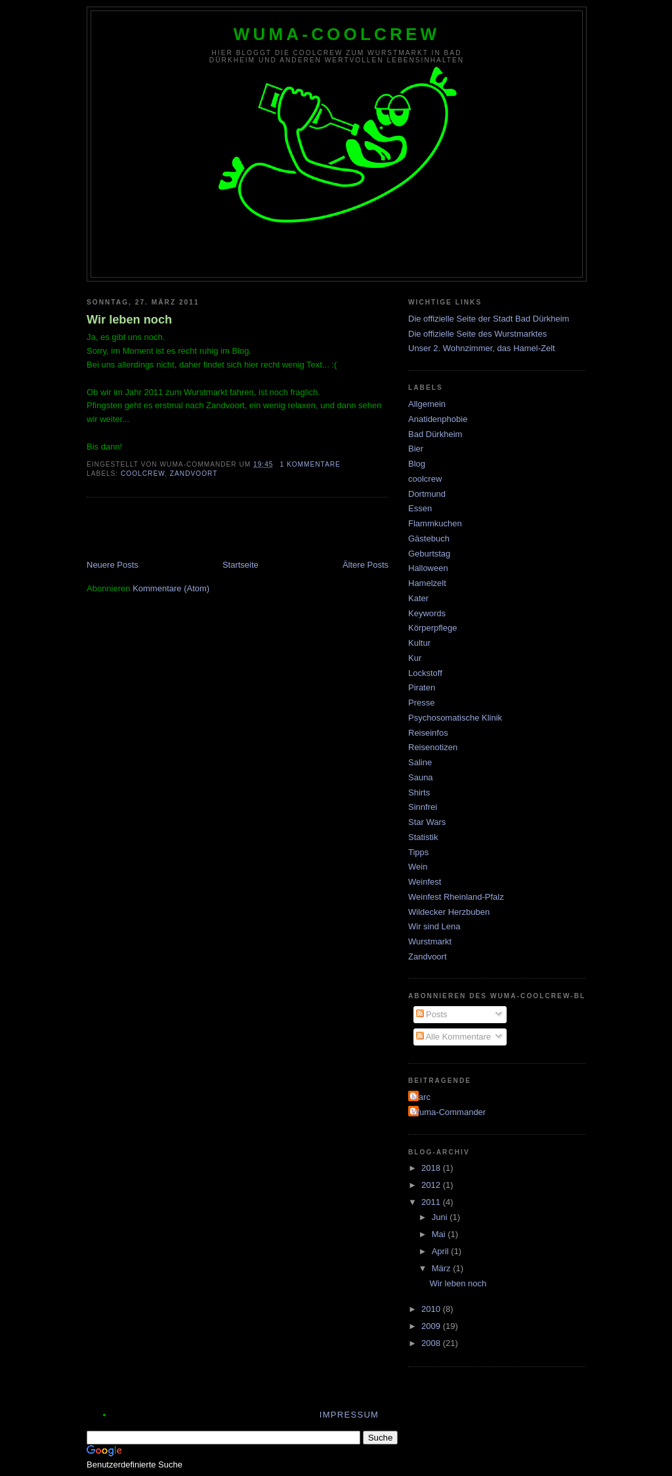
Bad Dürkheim (435, 434)
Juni (441, 1217)
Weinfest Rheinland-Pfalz (456, 897)
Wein (417, 867)
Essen (420, 508)
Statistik (423, 837)
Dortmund (427, 494)
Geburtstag (429, 554)
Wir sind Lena (434, 926)
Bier (415, 448)
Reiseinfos (428, 733)
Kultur (419, 643)
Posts (432, 1014)
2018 (432, 1168)
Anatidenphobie (437, 419)
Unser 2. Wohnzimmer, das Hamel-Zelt (481, 348)
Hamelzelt (427, 583)
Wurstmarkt (430, 941)
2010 (432, 1309)
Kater (418, 598)
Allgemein (427, 404)
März (442, 1268)
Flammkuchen (435, 523)
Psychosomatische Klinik (455, 718)
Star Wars (427, 822)
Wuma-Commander (448, 1112)
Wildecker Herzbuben (449, 912)
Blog (416, 464)
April (442, 1251)
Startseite (240, 565)
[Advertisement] (240, 529)
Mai (440, 1234)
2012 (432, 1185)
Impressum (349, 1415)
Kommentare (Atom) (171, 588)
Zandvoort (194, 473)
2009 (432, 1326)
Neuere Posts (112, 565)
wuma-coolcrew (337, 34)
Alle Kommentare (454, 1037)
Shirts (419, 792)
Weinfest (424, 882)
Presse (421, 702)
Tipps (418, 852)
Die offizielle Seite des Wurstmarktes (477, 334)
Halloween (428, 568)
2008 (432, 1343)
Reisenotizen (432, 747)
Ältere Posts (365, 565)
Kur (414, 658)
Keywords (427, 613)
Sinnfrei (422, 807)
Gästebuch (429, 538)
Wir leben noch (129, 319)
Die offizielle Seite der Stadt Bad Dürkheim (488, 319)
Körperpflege (432, 628)
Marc (420, 1097)
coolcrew (143, 473)
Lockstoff (425, 673)
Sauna (420, 777)
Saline (420, 762)
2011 (432, 1202)
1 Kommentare (310, 464)
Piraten (421, 687)
